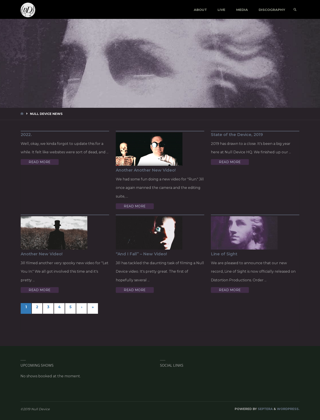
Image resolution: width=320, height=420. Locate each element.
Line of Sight (224, 254)
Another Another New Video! (146, 170)
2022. (26, 134)
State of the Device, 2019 (237, 134)
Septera (265, 409)
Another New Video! (41, 254)
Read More (40, 162)
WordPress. (288, 409)
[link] (295, 9)
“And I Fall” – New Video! (141, 254)
